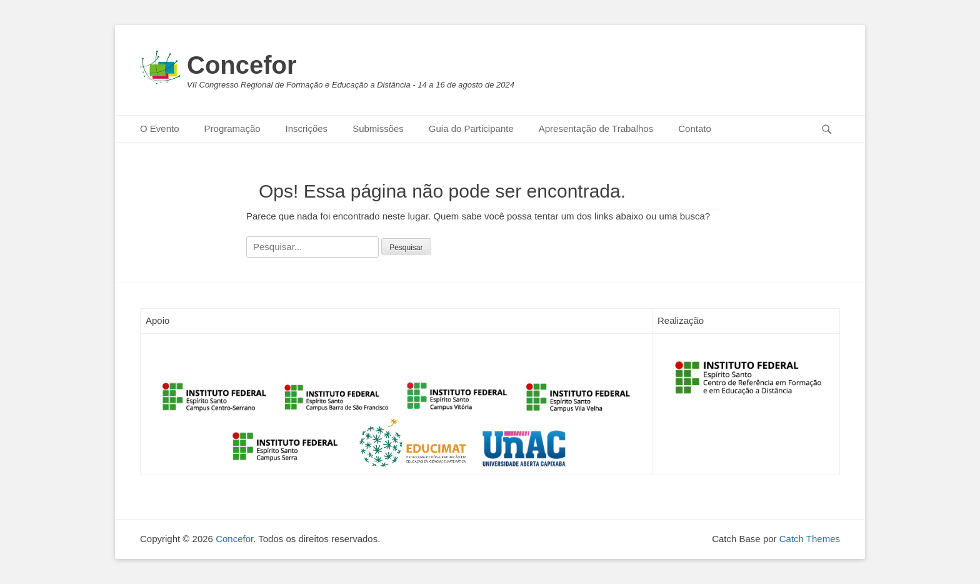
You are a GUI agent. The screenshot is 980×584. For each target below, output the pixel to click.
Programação (232, 128)
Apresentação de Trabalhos (596, 128)
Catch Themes (809, 538)
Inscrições (307, 128)
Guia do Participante (471, 128)
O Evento (159, 128)
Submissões (378, 128)
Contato (694, 128)
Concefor (242, 65)
